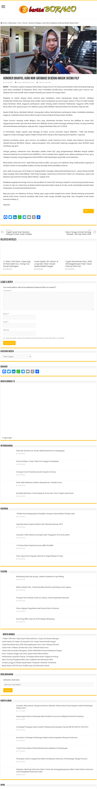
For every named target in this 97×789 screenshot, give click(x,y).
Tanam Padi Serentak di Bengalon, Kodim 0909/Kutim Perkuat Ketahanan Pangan (32, 651)
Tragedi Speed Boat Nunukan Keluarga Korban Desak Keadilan (19, 232)
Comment (7, 291)
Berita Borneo (9, 634)
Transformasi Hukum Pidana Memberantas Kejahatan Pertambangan (42, 748)
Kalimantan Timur (14, 23)
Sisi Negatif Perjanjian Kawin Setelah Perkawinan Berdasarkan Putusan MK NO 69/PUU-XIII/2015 (52, 727)
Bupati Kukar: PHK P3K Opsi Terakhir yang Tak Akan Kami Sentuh (25, 666)
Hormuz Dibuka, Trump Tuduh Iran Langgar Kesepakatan (37, 461)
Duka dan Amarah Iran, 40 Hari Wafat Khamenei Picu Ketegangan (40, 451)
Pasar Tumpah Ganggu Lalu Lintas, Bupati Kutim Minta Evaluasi (25, 654)
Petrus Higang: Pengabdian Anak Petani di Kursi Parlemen (37, 608)
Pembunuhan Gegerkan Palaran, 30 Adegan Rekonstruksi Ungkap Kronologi (30, 657)
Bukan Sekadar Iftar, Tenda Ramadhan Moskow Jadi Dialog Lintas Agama (43, 587)
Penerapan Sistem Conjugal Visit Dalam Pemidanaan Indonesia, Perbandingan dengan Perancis (51, 759)
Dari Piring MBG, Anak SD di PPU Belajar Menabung (35, 619)
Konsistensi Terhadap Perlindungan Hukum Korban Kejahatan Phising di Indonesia (46, 738)
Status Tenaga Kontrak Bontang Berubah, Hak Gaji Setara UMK (77, 232)
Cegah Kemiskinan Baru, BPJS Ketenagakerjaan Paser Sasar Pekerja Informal (78, 263)
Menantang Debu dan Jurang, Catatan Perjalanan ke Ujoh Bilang (40, 576)
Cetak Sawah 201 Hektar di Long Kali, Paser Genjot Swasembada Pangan (46, 263)
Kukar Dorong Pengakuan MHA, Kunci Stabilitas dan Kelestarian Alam (27, 660)
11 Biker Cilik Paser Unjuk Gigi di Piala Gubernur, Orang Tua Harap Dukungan (16, 263)
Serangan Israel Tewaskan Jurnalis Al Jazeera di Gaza (36, 472)
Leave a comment (45, 82)
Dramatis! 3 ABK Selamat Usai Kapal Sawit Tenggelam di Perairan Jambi (42, 535)
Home (4, 23)
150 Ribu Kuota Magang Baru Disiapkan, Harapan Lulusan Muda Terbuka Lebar (45, 514)
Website (6, 330)
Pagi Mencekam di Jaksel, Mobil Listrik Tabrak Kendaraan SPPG (39, 524)
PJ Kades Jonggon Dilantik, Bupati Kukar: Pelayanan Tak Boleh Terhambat (29, 663)
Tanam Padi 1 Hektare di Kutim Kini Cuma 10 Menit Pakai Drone (25, 648)
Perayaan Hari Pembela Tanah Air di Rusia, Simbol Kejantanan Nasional (42, 598)
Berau (25, 23)
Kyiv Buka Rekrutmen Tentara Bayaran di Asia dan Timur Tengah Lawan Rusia (44, 493)
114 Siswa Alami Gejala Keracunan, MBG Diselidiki (34, 545)
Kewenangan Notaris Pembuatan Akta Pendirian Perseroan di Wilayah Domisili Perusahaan (50, 716)
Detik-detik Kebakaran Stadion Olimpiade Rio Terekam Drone (39, 482)
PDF (88, 211)
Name (6, 314)
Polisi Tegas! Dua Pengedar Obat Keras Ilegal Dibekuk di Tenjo (39, 556)
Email (5, 322)
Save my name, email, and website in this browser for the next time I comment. (35, 338)
